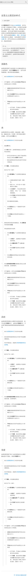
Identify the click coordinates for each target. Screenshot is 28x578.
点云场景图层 (17, 25)
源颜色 (14, 35)
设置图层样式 (10, 76)
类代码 (22, 35)
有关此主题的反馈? (21, 575)
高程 (18, 35)
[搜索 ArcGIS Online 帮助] (12, 2)
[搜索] (26, 2)
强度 (2, 37)
